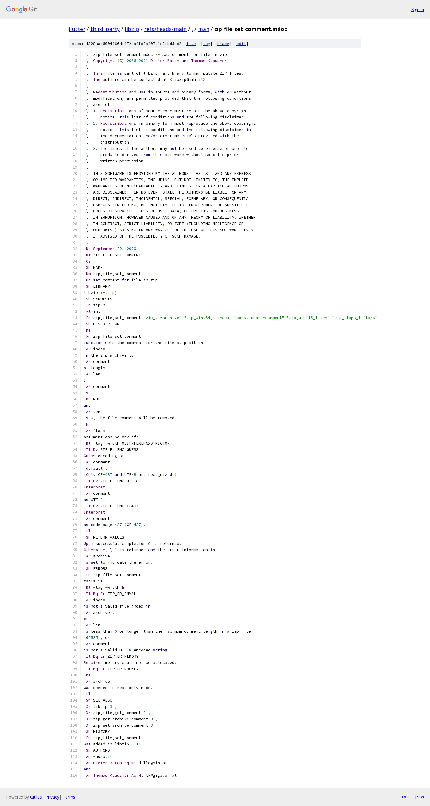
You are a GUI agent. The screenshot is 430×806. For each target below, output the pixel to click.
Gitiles (36, 797)
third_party (105, 29)
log (206, 43)
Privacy (52, 797)
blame (223, 43)
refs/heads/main (165, 29)
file (191, 43)
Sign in (417, 9)
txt (404, 796)
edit (241, 43)
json (419, 796)
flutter (77, 29)
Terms (69, 797)
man (203, 29)
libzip (132, 29)
